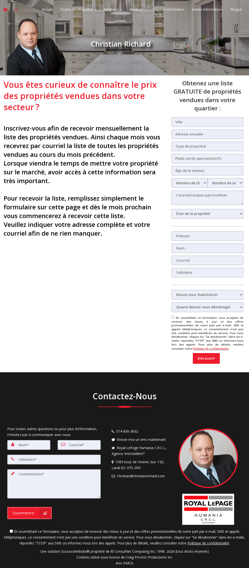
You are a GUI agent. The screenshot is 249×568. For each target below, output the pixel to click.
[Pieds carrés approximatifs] (207, 158)
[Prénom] (207, 236)
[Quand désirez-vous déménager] (207, 307)
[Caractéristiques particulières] (207, 197)
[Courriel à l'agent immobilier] (8, 10)
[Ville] (207, 122)
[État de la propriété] (207, 214)
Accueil (47, 9)
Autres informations (207, 9)
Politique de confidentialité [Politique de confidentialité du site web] (211, 348)
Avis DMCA (124, 562)
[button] (206, 358)
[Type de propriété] (207, 146)
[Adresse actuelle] (207, 134)
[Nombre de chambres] (189, 183)
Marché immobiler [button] (169, 9)
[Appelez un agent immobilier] (15, 10)
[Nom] (207, 248)
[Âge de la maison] (207, 171)
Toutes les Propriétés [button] (78, 9)
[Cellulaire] (207, 272)
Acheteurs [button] (113, 9)
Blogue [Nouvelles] (236, 9)
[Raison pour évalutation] (207, 295)
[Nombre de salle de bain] (225, 183)
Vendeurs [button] (137, 9)
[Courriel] (207, 260)
